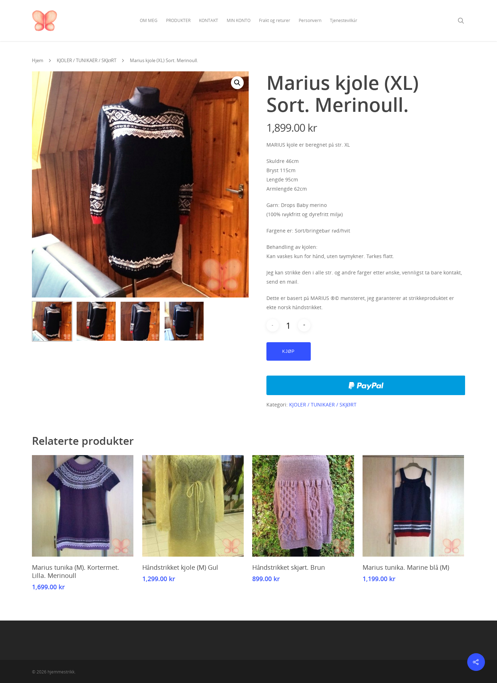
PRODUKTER (178, 20)
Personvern (310, 20)
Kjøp (288, 351)
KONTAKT (208, 20)
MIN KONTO (238, 20)
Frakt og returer (274, 20)
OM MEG (149, 20)
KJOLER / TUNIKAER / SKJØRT (86, 60)
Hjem (37, 60)
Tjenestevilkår (343, 20)
